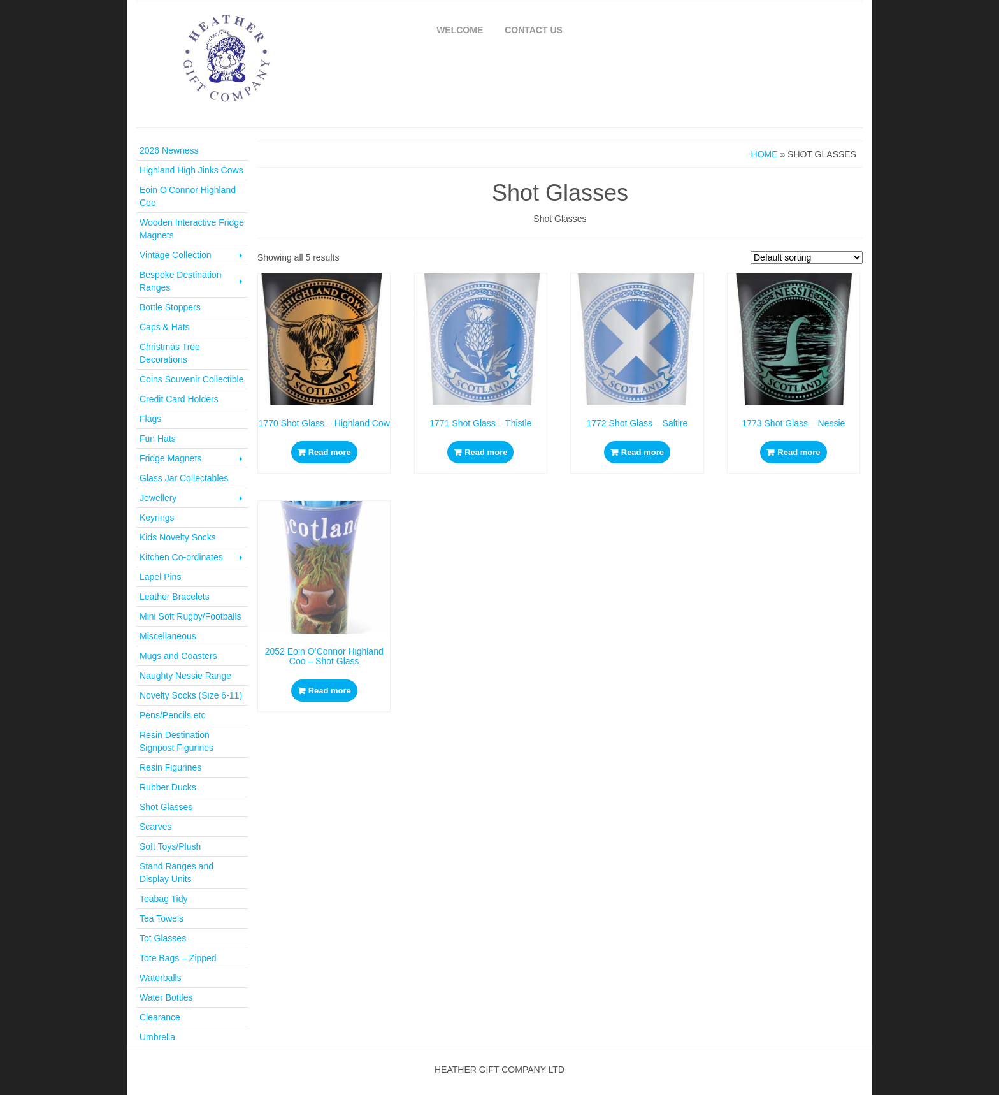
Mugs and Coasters (178, 656)
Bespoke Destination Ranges (192, 281)
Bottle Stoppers (170, 307)
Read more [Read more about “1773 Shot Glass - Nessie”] (798, 452)
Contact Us (534, 30)
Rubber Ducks (168, 787)
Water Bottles (166, 997)
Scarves (156, 827)
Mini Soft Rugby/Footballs (190, 616)
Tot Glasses (163, 938)
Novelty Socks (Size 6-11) (191, 695)
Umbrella (157, 1037)
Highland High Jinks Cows (191, 170)
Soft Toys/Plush (170, 846)
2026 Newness (169, 150)
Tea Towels (161, 918)
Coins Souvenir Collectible (191, 379)
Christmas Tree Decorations (170, 353)
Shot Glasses (166, 807)
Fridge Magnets (192, 458)
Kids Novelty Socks (178, 537)
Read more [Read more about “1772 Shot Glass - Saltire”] (642, 452)
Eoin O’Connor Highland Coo (188, 196)
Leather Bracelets (175, 596)
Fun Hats (158, 438)
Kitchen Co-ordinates (192, 557)
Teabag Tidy (164, 899)
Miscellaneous (168, 636)
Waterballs (161, 978)
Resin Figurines (170, 767)
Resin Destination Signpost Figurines (176, 741)
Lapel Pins (160, 577)
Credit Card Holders (179, 399)
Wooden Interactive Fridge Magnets (192, 228)
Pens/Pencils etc (173, 715)
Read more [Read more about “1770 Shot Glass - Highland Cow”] (329, 452)
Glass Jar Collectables (184, 478)
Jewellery (192, 498)
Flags (150, 419)
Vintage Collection (192, 255)
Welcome (459, 30)
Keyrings (157, 517)
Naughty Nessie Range (185, 676)
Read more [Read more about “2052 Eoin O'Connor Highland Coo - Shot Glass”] (329, 690)
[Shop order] (807, 257)
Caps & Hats (165, 327)
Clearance (160, 1017)
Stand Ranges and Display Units (176, 872)
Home (764, 154)
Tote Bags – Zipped (178, 958)
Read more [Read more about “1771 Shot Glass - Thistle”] (485, 452)
